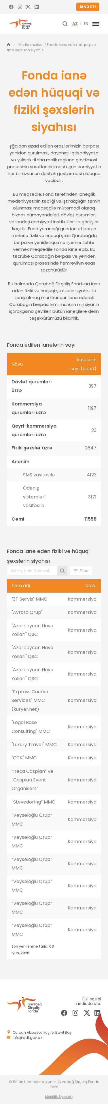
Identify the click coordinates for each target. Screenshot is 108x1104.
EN (86, 24)
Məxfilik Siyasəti (59, 1096)
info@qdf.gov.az (27, 1037)
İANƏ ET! (88, 6)
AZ (75, 24)
